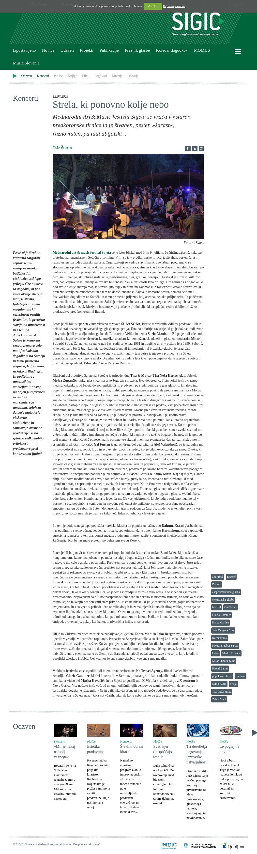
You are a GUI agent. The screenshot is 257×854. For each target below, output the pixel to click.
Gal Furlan (230, 607)
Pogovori (100, 76)
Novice (48, 50)
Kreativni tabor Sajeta (225, 645)
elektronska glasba (223, 599)
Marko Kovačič (231, 653)
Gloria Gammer (221, 615)
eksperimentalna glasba (226, 592)
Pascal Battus (220, 668)
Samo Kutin (219, 683)
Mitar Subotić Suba (223, 661)
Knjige (72, 76)
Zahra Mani (219, 699)
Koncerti (43, 76)
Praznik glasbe (137, 50)
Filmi (86, 76)
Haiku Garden (220, 622)
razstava (240, 676)
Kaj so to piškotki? (174, 6)
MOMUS (202, 50)
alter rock (218, 576)
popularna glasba (222, 676)
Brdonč (231, 576)
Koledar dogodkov (172, 50)
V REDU (153, 6)
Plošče (58, 76)
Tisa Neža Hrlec (221, 691)
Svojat (234, 683)
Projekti (86, 50)
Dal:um (216, 584)
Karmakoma (219, 638)
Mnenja (117, 76)
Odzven (67, 50)
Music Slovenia (26, 63)
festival (216, 607)
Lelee (215, 653)
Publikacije (109, 50)
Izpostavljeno (24, 50)
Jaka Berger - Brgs (223, 630)
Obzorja (132, 76)
